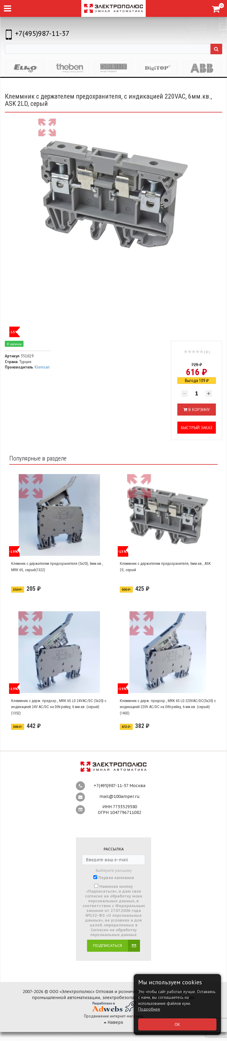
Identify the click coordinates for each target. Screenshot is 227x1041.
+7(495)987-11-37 (42, 33)
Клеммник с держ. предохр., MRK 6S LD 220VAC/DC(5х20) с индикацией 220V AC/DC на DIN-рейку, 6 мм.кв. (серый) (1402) (168, 706)
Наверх (113, 1022)
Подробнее (149, 1009)
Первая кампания (116, 877)
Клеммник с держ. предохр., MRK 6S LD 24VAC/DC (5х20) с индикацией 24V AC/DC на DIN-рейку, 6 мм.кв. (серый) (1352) (58, 706)
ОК (177, 1024)
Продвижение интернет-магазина (113, 1016)
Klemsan (42, 367)
